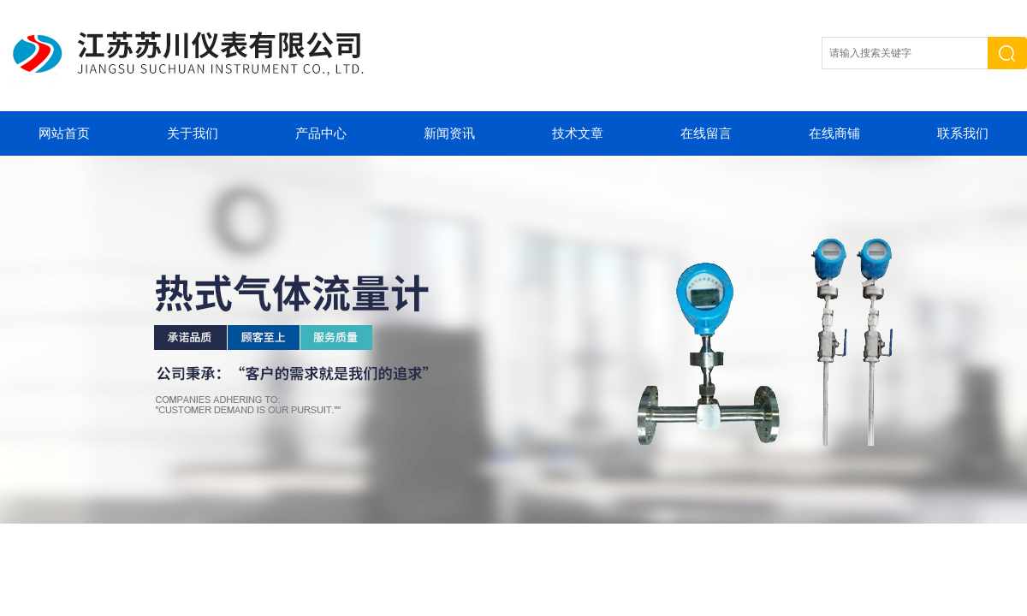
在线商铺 (834, 133)
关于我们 (192, 133)
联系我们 (962, 133)
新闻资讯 (449, 133)
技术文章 (577, 133)
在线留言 (706, 133)
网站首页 (64, 133)
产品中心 (321, 133)
